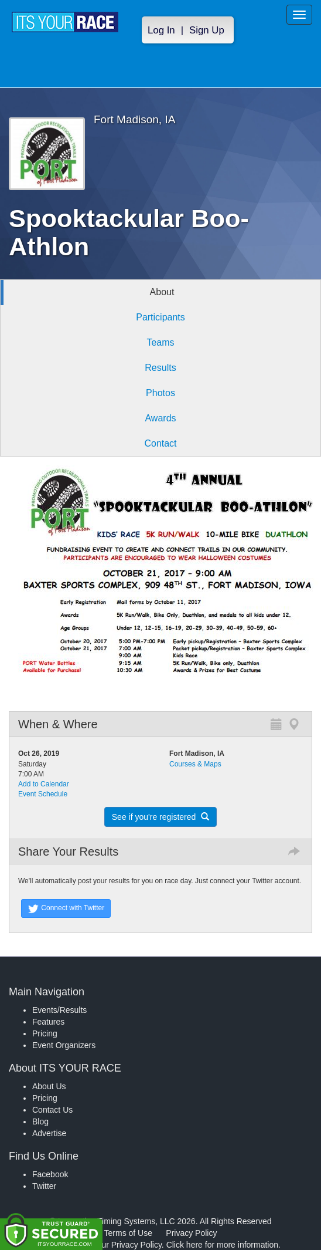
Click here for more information (222, 1244)
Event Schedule (42, 794)
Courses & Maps (195, 764)
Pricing (44, 1033)
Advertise (49, 1133)
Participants (160, 317)
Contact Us (52, 1109)
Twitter (44, 1186)
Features (48, 1021)
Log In (161, 30)
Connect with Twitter (66, 908)
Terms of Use (128, 1233)
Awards (160, 418)
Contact (160, 443)
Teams (160, 342)
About (162, 292)
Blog (40, 1121)
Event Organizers (63, 1045)
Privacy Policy (191, 1233)
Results (160, 368)
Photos (160, 393)
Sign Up (206, 30)
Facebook (50, 1174)
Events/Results (59, 1010)
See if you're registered (160, 817)
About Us (49, 1086)
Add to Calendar (43, 784)
